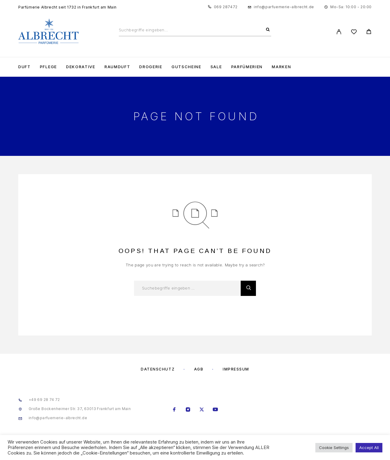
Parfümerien (247, 67)
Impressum (236, 369)
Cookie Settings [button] (334, 447)
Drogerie (150, 67)
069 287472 (226, 7)
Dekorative (80, 67)
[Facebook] (174, 410)
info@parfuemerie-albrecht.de (284, 7)
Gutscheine (186, 67)
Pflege (48, 67)
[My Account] (339, 31)
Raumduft (117, 67)
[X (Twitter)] (202, 410)
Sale (216, 67)
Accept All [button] (369, 447)
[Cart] (368, 32)
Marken (281, 67)
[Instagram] (188, 410)
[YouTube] (215, 410)
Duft (24, 67)
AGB (199, 369)
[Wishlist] (353, 33)
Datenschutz (158, 369)
